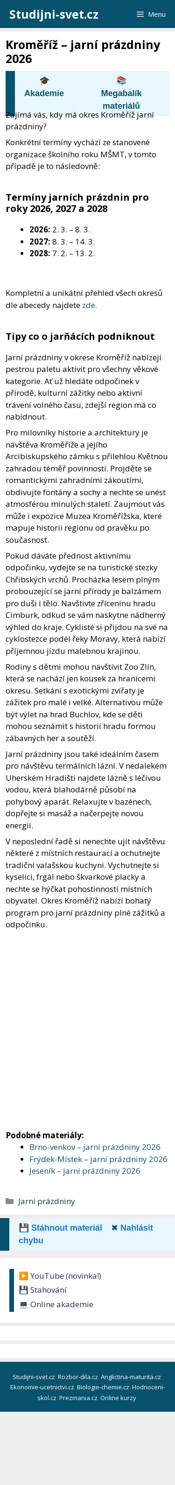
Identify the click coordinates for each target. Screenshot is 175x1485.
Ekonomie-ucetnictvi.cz (43, 1387)
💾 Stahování (43, 1289)
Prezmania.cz (79, 1398)
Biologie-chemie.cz (104, 1387)
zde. (89, 305)
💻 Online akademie (56, 1304)
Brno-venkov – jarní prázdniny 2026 (95, 1147)
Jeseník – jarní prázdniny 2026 (84, 1170)
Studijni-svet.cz (53, 14)
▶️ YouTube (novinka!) (60, 1275)
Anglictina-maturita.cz (131, 1377)
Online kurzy (119, 1398)
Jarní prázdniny (46, 1201)
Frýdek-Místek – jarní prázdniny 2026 (98, 1159)
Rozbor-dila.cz (78, 1377)
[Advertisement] (87, 1021)
